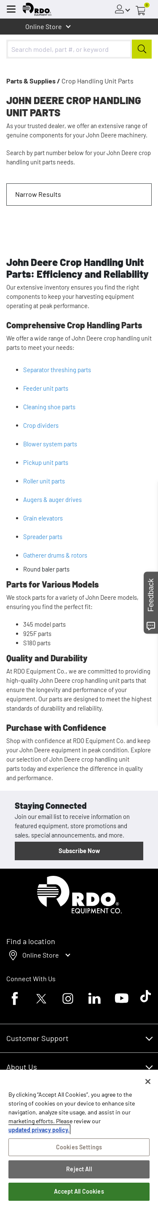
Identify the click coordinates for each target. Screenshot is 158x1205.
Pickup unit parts (45, 462)
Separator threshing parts (57, 369)
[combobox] (79, 49)
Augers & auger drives (52, 499)
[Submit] (142, 49)
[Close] (148, 1084)
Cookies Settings (79, 1149)
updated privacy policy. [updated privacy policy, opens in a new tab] (39, 1132)
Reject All (78, 1171)
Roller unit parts (44, 481)
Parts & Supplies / (33, 81)
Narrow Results (38, 194)
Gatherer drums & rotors (55, 555)
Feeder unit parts (45, 388)
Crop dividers (41, 425)
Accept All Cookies (79, 1193)
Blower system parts (50, 444)
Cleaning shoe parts (49, 407)
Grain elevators (43, 518)
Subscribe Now (79, 850)
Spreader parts (42, 536)
